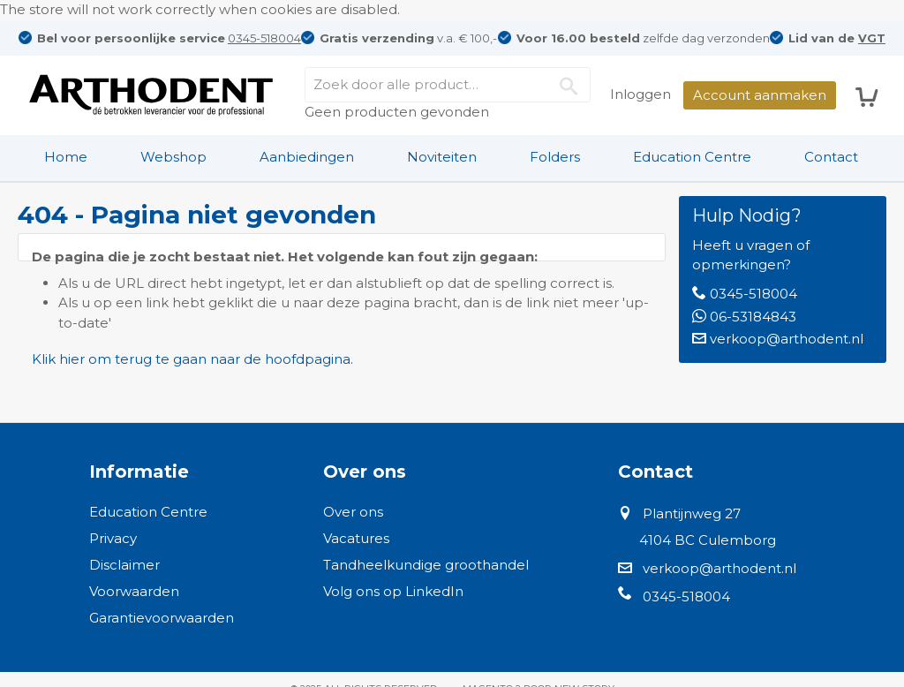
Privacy (113, 538)
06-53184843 (753, 316)
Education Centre (692, 156)
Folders (555, 156)
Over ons (353, 511)
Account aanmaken (759, 95)
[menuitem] (66, 157)
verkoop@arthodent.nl (786, 338)
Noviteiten (442, 156)
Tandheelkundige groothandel (426, 564)
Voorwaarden (134, 591)
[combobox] (448, 84)
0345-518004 (264, 38)
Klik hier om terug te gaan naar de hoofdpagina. (192, 359)
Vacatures (356, 538)
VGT (871, 38)
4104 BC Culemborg (707, 540)
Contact (831, 156)
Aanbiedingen (307, 156)
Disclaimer (124, 564)
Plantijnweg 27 (692, 513)
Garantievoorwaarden (161, 617)
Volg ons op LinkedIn (393, 591)
